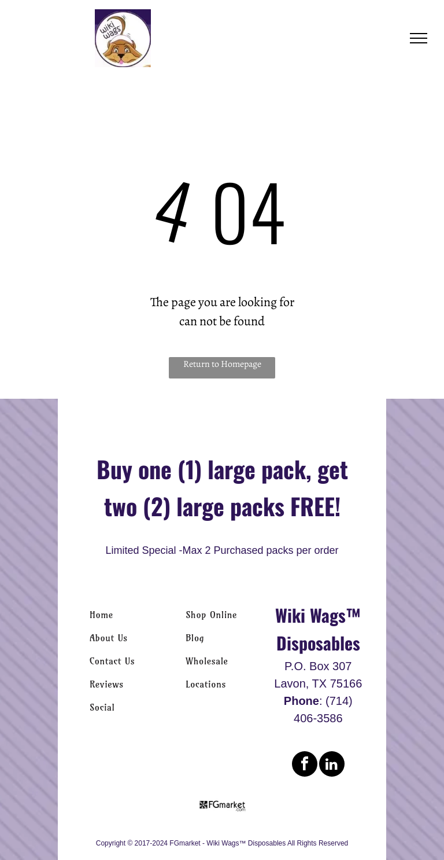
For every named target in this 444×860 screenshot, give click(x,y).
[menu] (419, 38)
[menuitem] (126, 614)
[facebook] (304, 765)
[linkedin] (332, 765)
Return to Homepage (222, 364)
